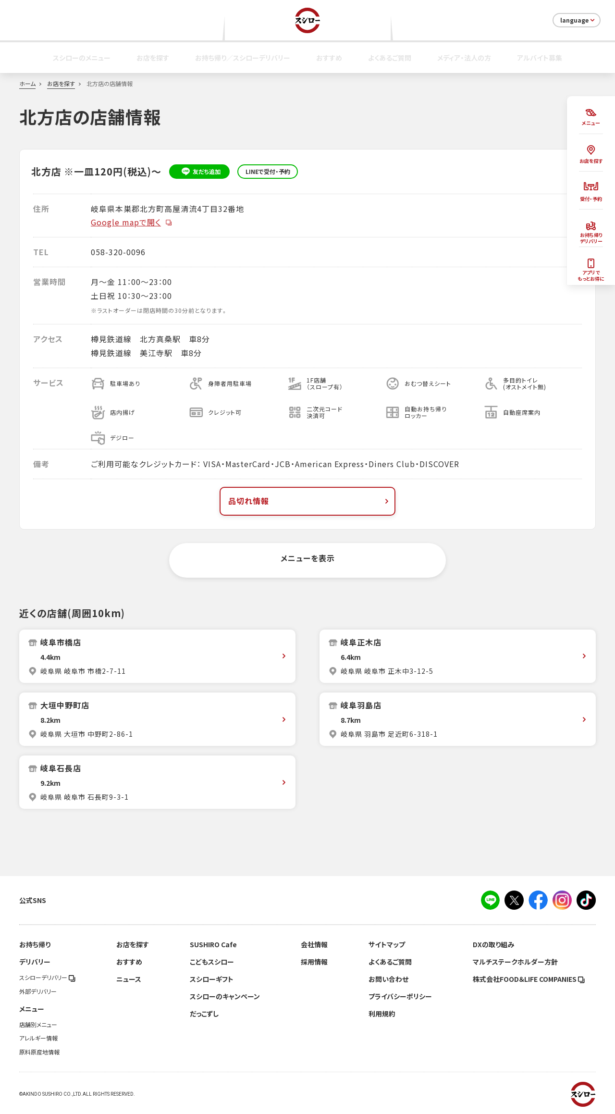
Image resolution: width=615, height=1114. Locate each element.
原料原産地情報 (39, 1052)
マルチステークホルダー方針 (515, 961)
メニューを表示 (308, 558)
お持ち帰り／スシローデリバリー (242, 57)
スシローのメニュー (82, 57)
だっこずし (204, 1013)
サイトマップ (387, 944)
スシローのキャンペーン (225, 996)
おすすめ (329, 57)
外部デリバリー (38, 991)
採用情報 (314, 961)
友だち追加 (200, 171)
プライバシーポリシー (400, 996)
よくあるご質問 (389, 57)
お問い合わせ (388, 979)
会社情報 (314, 944)
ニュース (128, 979)
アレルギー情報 (38, 1038)
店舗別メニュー (38, 1024)
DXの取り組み (493, 944)
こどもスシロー (212, 961)
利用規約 (382, 1013)
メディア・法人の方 (464, 57)
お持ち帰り (34, 944)
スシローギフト (212, 979)
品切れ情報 (309, 501)
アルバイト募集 (539, 57)
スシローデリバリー (47, 977)
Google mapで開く (131, 222)
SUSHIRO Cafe (213, 944)
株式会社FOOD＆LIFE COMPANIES (529, 979)
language (578, 20)
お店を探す (152, 57)
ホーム (27, 83)
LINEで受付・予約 (268, 171)
